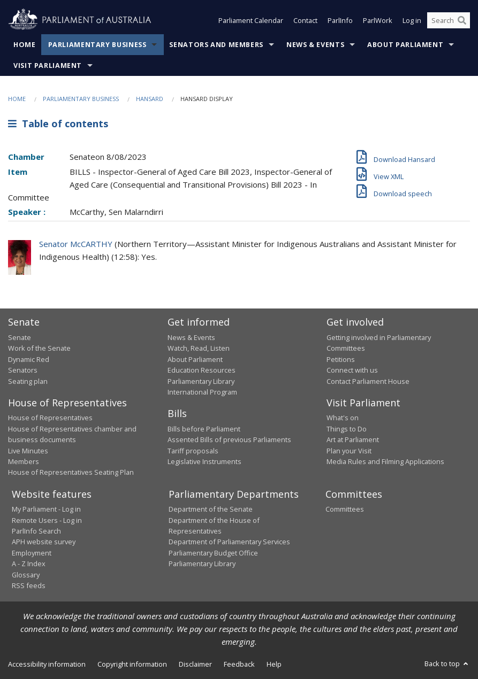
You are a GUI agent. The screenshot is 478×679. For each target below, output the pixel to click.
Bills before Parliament (204, 429)
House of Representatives (50, 417)
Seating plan (28, 381)
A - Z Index (28, 563)
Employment (31, 553)
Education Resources (202, 370)
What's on (343, 417)
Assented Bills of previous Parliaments (229, 439)
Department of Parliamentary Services (229, 541)
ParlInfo (340, 20)
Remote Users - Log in (47, 520)
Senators (22, 370)
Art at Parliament (353, 439)
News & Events (315, 44)
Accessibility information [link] (47, 664)
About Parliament (405, 44)
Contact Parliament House (368, 381)
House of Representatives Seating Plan (71, 472)
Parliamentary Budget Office (213, 553)
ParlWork (377, 20)
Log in (412, 20)
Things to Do (347, 429)
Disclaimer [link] (195, 664)
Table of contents (58, 123)
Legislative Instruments (204, 461)
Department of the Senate (211, 509)
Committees (344, 509)
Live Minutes (28, 451)
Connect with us (352, 370)
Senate (19, 337)
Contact (305, 20)
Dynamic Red (28, 359)
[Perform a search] (462, 20)
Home (24, 44)
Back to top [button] (447, 663)
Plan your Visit (349, 451)
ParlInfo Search (36, 531)
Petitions (341, 359)
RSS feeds (28, 585)
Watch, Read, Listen (199, 348)
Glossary (26, 575)
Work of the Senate (39, 348)
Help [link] (274, 664)
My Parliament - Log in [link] (46, 509)
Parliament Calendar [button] (250, 20)
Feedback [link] (239, 664)
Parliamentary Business (97, 44)
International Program (202, 392)
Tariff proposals (193, 451)
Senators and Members (216, 44)
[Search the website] (448, 20)
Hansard (149, 99)
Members (23, 461)
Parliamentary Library (201, 381)
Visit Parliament (47, 65)
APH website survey (43, 541)
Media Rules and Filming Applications (385, 461)
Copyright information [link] (132, 664)
